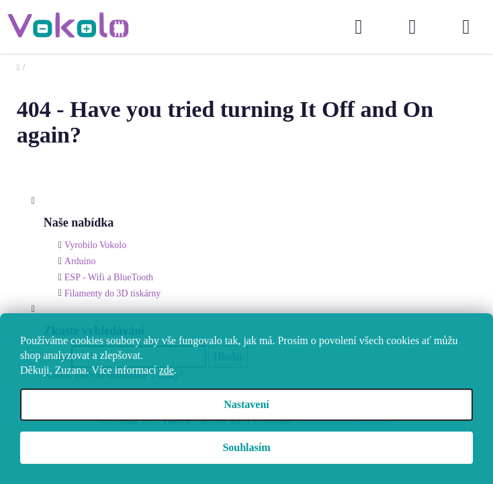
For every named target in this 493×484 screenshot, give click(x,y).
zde (166, 370)
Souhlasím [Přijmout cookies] (246, 447)
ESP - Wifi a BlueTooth (108, 277)
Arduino (80, 261)
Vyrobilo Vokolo (95, 245)
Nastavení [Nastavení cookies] (246, 404)
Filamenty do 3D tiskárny (112, 293)
